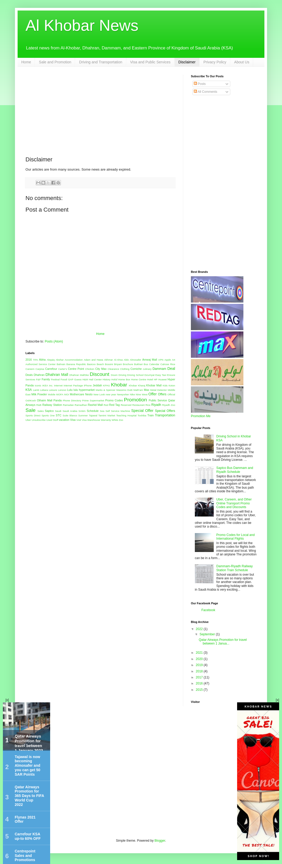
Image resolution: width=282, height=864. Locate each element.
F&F (38, 379)
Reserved (126, 404)
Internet (58, 385)
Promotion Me (201, 416)
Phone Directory (72, 400)
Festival (55, 379)
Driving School (135, 375)
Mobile (51, 394)
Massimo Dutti (124, 389)
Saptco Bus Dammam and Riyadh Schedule (234, 469)
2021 (200, 653)
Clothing (124, 368)
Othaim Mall (44, 400)
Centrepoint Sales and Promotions (25, 855)
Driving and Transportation (100, 62)
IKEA (45, 385)
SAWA (82, 411)
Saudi (58, 411)
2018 (200, 671)
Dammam (159, 369)
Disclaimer (186, 62)
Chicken (89, 368)
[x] (7, 700)
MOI (66, 394)
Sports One (48, 415)
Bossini (109, 364)
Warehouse (93, 419)
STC (58, 415)
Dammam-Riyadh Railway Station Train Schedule (234, 568)
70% (35, 359)
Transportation (165, 415)
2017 (200, 677)
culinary (147, 368)
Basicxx (91, 364)
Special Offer (142, 410)
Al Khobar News (81, 25)
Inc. (51, 385)
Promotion (135, 399)
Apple (167, 359)
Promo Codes (114, 400)
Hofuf (114, 379)
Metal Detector (158, 389)
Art (173, 359)
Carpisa (39, 368)
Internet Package (73, 385)
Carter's (62, 368)
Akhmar (108, 359)
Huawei (162, 379)
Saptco (49, 410)
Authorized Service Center (40, 364)
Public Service (158, 400)
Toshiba (142, 415)
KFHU (106, 385)
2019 (200, 665)
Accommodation (74, 359)
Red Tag (114, 404)
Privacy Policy (214, 62)
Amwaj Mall (149, 359)
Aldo (126, 359)
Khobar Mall (154, 385)
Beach (100, 364)
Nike (132, 394)
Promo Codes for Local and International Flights (235, 536)
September (208, 634)
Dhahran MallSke (79, 375)
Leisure (53, 389)
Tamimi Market (106, 415)
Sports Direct (32, 415)
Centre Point (76, 368)
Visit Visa (81, 419)
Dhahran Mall (56, 374)
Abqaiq (51, 359)
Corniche (136, 368)
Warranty (106, 419)
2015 (200, 690)
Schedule (93, 410)
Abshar (60, 359)
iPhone (88, 385)
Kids (165, 385)
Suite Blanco (69, 415)
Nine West (142, 394)
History (107, 379)
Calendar (154, 364)
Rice (147, 404)
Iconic (38, 385)
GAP (70, 379)
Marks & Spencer (105, 389)
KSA (28, 390)
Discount (99, 374)
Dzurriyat (149, 375)
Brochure (128, 364)
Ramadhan (81, 404)
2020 (200, 659)
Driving (122, 375)
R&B (38, 404)
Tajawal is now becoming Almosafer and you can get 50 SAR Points (27, 765)
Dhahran (39, 374)
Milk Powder (39, 394)
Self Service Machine (118, 411)
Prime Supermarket (93, 400)
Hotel (150, 379)
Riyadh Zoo (168, 404)
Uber (28, 419)
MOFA (59, 394)
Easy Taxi (160, 375)
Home (26, 62)
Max (146, 389)
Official (171, 394)
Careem (29, 368)
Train (150, 415)
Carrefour (51, 368)
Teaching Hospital (126, 415)
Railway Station (52, 404)
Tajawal (93, 415)
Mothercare (77, 394)
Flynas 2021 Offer (25, 819)
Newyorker (123, 394)
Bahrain (61, 364)
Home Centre (138, 379)
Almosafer (135, 359)
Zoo (121, 419)
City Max (101, 368)
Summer (83, 415)
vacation (64, 419)
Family (46, 379)
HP (155, 379)
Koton (172, 385)
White (115, 419)
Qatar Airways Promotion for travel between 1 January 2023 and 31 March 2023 (29, 748)
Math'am (138, 389)
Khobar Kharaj (137, 385)
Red (106, 404)
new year (111, 394)
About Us (241, 62)
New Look (99, 394)
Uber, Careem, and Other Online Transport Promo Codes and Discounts (234, 503)
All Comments (205, 92)
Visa (73, 419)
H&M (85, 379)
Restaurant (138, 404)
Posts (200, 84)
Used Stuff (52, 419)
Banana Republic (76, 364)
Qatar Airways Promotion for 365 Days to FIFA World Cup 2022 (29, 796)
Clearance (113, 368)
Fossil (64, 379)
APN (161, 359)
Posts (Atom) (54, 341)
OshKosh (30, 400)
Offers (162, 394)
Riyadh (156, 405)
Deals (29, 374)
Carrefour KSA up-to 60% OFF (28, 836)
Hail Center (95, 379)
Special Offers (165, 411)
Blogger (159, 840)
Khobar (119, 384)
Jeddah (97, 385)
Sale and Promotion (55, 62)
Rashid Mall (95, 404)
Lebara (44, 389)
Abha (42, 359)
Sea (102, 411)
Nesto (88, 394)
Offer (152, 394)
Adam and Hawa (93, 359)
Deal (171, 368)
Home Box (124, 379)
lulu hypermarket (84, 389)
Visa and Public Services (150, 62)
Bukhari (138, 364)
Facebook (208, 610)
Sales (40, 411)
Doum (114, 375)
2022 (200, 629)
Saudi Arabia (69, 411)
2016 (28, 359)
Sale (30, 410)
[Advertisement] (100, 111)
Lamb (36, 389)
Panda (57, 400)
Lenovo (62, 389)
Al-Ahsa (118, 359)
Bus (146, 364)
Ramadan (68, 404)
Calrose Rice (167, 364)
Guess (78, 379)
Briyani (118, 364)
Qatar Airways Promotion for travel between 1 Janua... (223, 641)
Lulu (69, 389)
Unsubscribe (38, 419)
